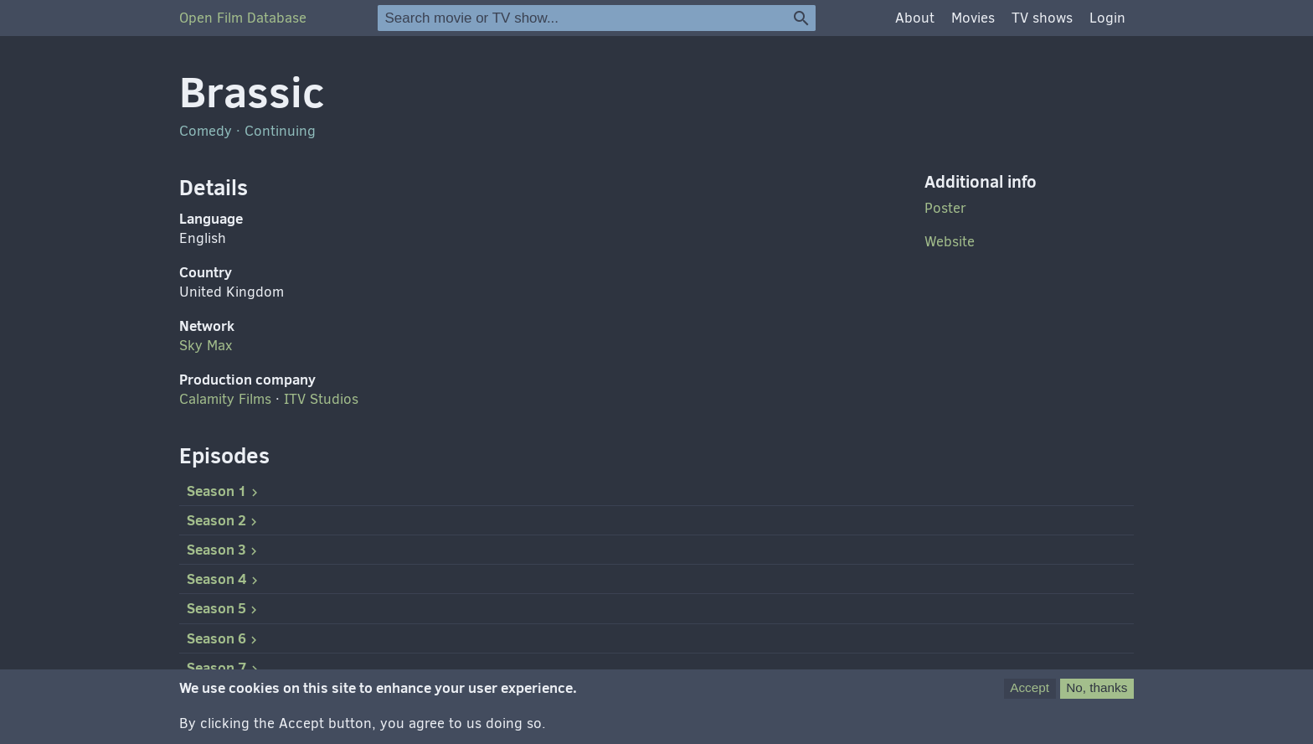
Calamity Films (225, 399)
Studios (321, 399)
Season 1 (224, 491)
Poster (945, 208)
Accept (1029, 695)
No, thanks (1096, 695)
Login (1107, 18)
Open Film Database (242, 18)
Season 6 (224, 638)
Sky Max (205, 345)
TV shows (1042, 18)
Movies (973, 18)
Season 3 (224, 550)
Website (949, 241)
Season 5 (224, 608)
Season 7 (224, 668)
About (915, 18)
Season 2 (224, 520)
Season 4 (224, 579)
